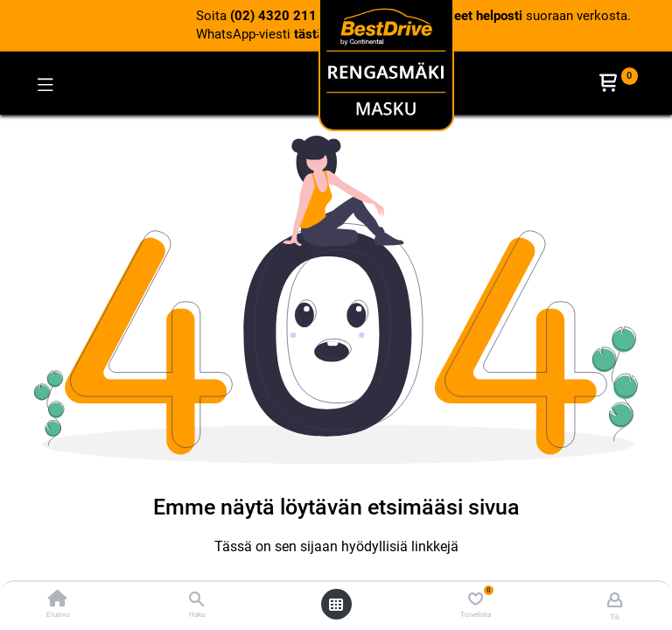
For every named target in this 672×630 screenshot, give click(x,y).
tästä (309, 34)
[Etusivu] (57, 600)
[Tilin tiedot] (614, 600)
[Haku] (196, 600)
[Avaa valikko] (336, 604)
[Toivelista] (475, 599)
